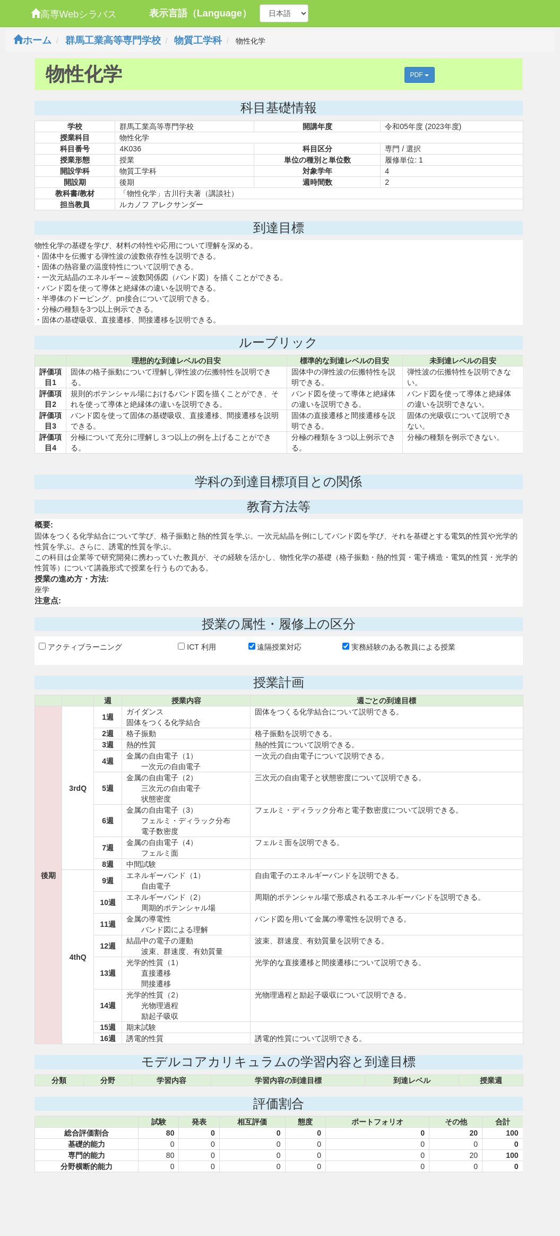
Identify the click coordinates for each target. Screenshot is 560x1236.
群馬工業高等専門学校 (113, 40)
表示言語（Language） (200, 13)
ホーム (32, 40)
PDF (419, 75)
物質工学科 (198, 40)
